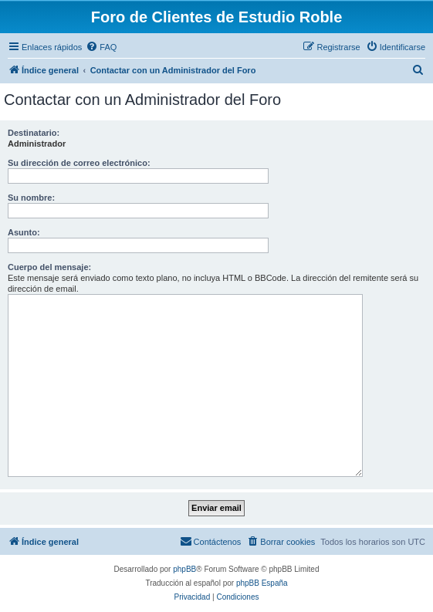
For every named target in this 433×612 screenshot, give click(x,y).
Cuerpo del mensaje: (49, 267)
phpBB (184, 569)
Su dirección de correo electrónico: (79, 162)
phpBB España (262, 583)
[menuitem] (101, 47)
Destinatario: (33, 132)
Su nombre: (31, 197)
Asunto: (24, 232)
